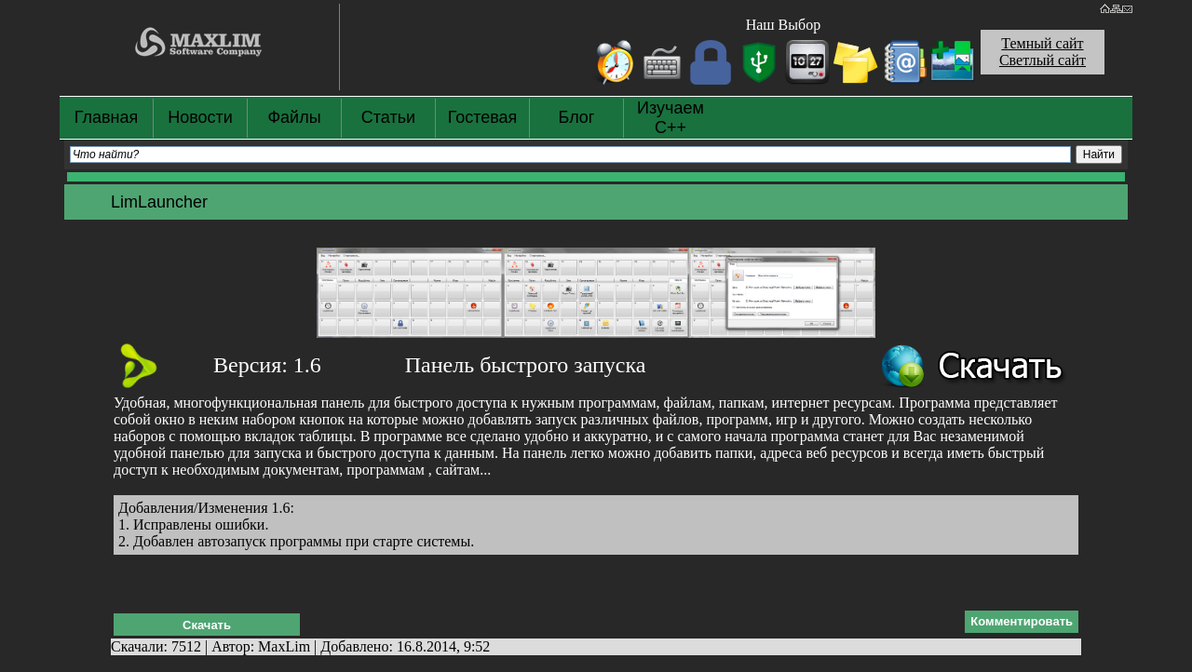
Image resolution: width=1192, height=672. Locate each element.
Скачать (207, 625)
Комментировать (1021, 621)
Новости (200, 117)
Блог (577, 117)
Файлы (293, 117)
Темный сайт (1042, 43)
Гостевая (483, 117)
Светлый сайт (1042, 60)
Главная (106, 117)
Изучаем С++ (670, 118)
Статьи (388, 117)
